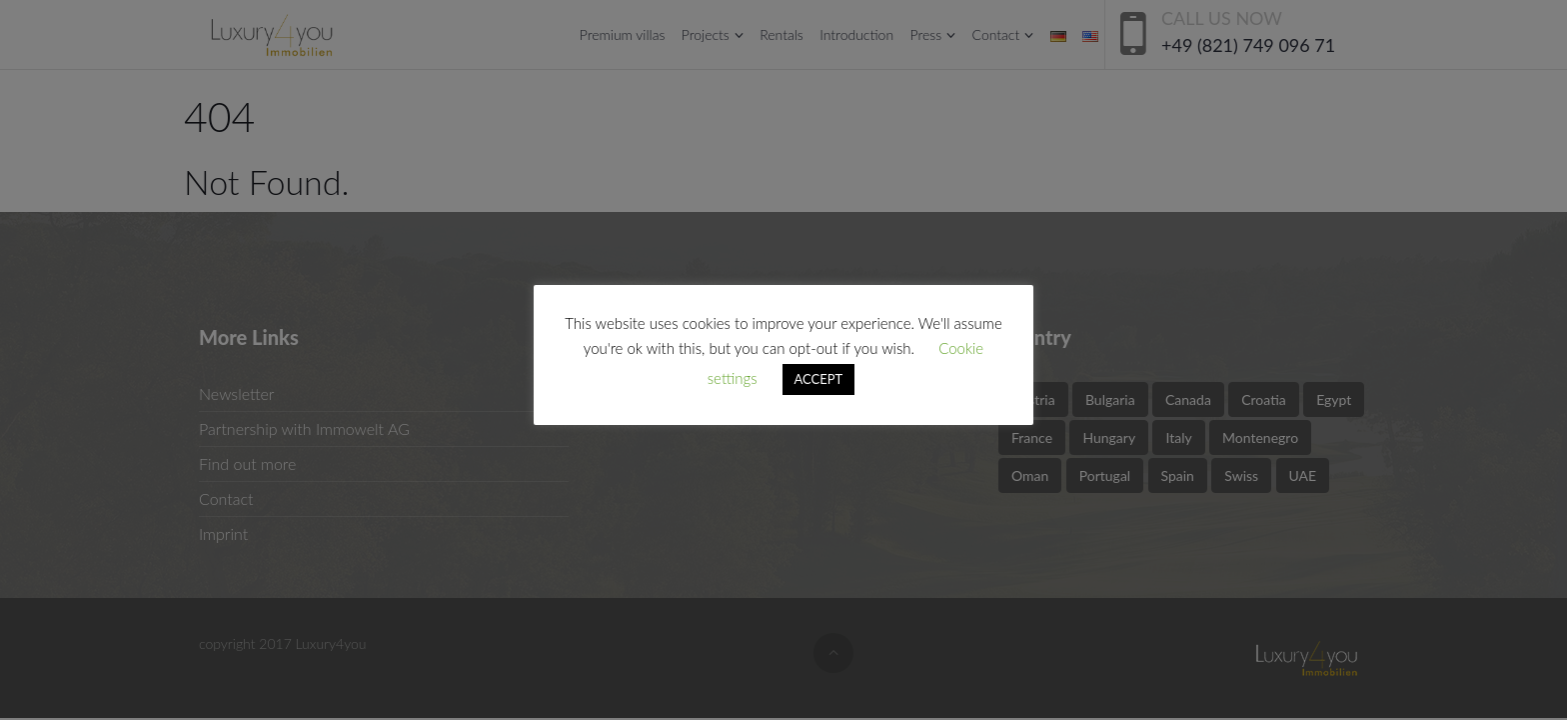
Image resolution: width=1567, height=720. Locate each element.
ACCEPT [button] (818, 379)
